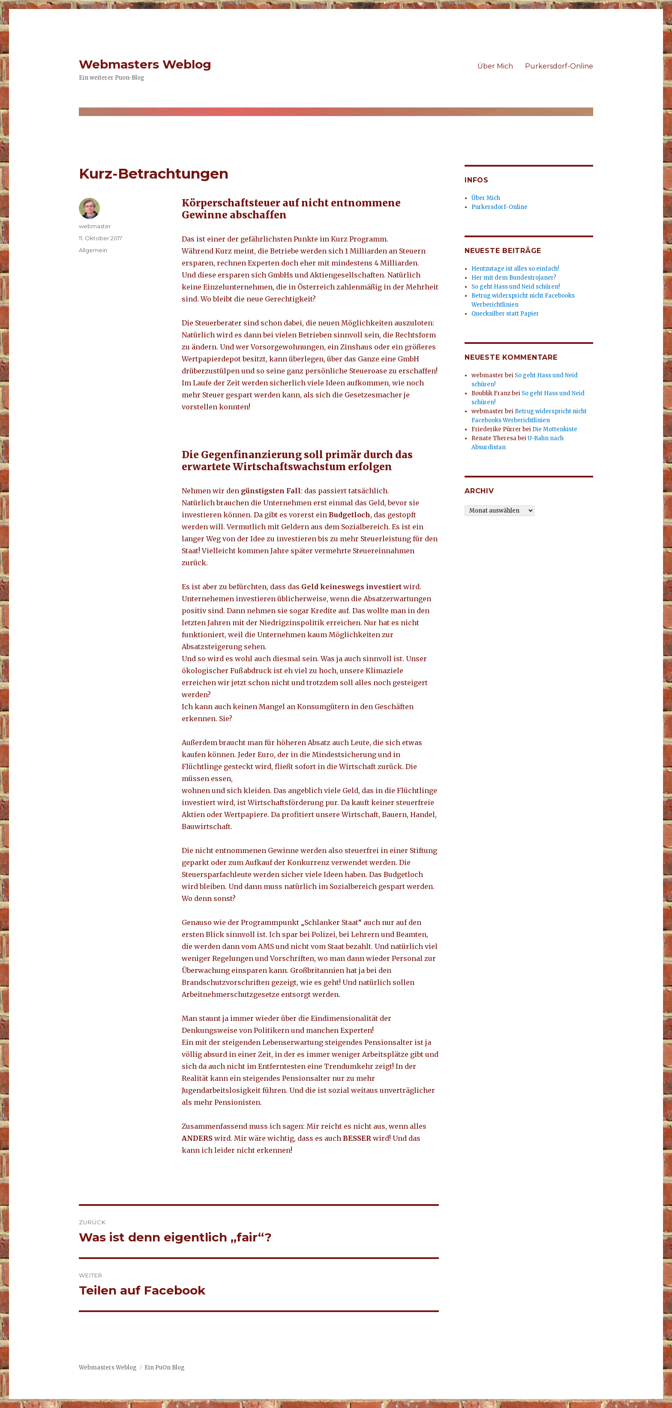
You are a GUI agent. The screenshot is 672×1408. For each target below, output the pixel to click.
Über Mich (495, 66)
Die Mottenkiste (554, 429)
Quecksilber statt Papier (505, 313)
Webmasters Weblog (145, 64)
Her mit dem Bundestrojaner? (513, 277)
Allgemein (93, 250)
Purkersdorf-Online (559, 66)
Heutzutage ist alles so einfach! (515, 268)
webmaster (95, 226)
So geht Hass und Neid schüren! (515, 286)
